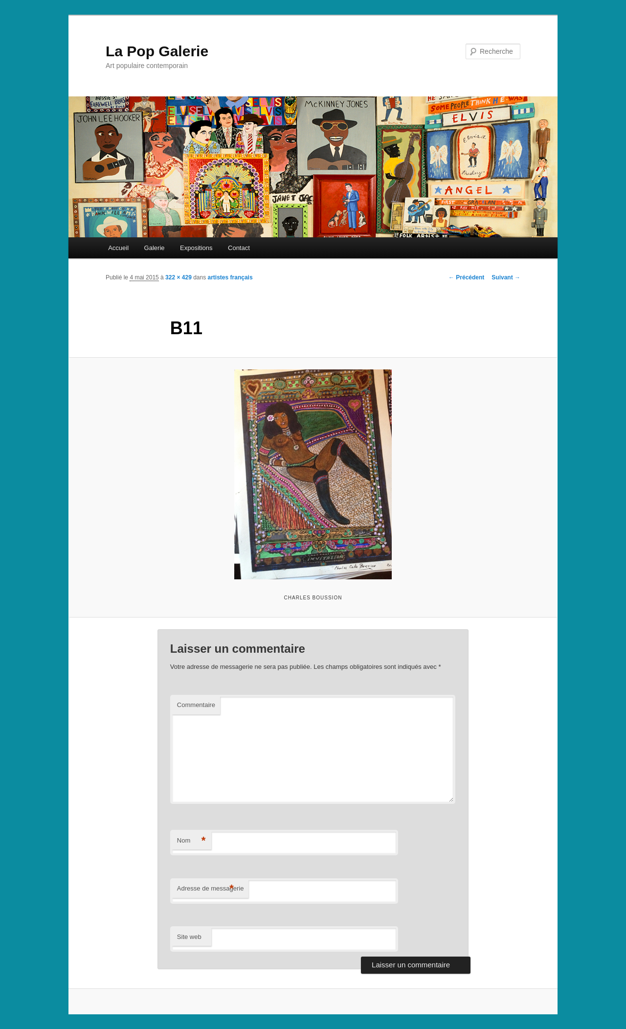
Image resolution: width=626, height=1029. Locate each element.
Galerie (154, 248)
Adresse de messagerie (210, 889)
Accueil (118, 248)
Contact (239, 248)
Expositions (196, 248)
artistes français (230, 277)
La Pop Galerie (157, 51)
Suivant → (506, 277)
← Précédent (466, 277)
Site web (189, 936)
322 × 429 (178, 277)
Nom (191, 841)
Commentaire (196, 705)
